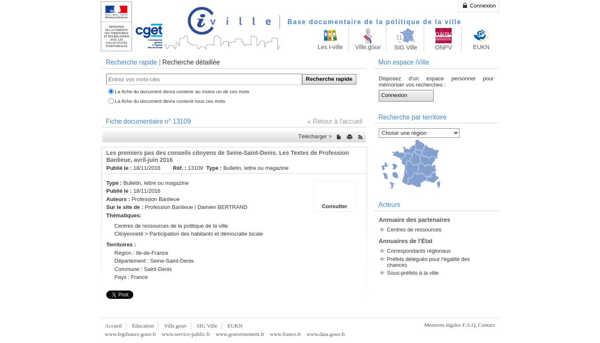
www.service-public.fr (186, 334)
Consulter (334, 196)
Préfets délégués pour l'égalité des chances (428, 262)
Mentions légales (442, 325)
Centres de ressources (414, 229)
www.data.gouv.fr (326, 334)
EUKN (235, 326)
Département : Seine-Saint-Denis (154, 261)
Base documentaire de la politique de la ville (375, 21)
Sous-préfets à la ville (413, 273)
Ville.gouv (175, 326)
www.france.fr (285, 334)
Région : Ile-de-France (141, 253)
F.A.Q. (469, 325)
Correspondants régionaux (419, 251)
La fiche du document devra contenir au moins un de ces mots (182, 91)
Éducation (143, 326)
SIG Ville (207, 326)
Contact (486, 325)
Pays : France (131, 277)
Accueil (113, 326)
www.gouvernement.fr (239, 334)
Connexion (479, 5)
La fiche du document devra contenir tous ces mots (170, 101)
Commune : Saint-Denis (143, 269)
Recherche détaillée (191, 62)
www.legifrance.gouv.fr (130, 334)
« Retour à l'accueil (335, 121)
